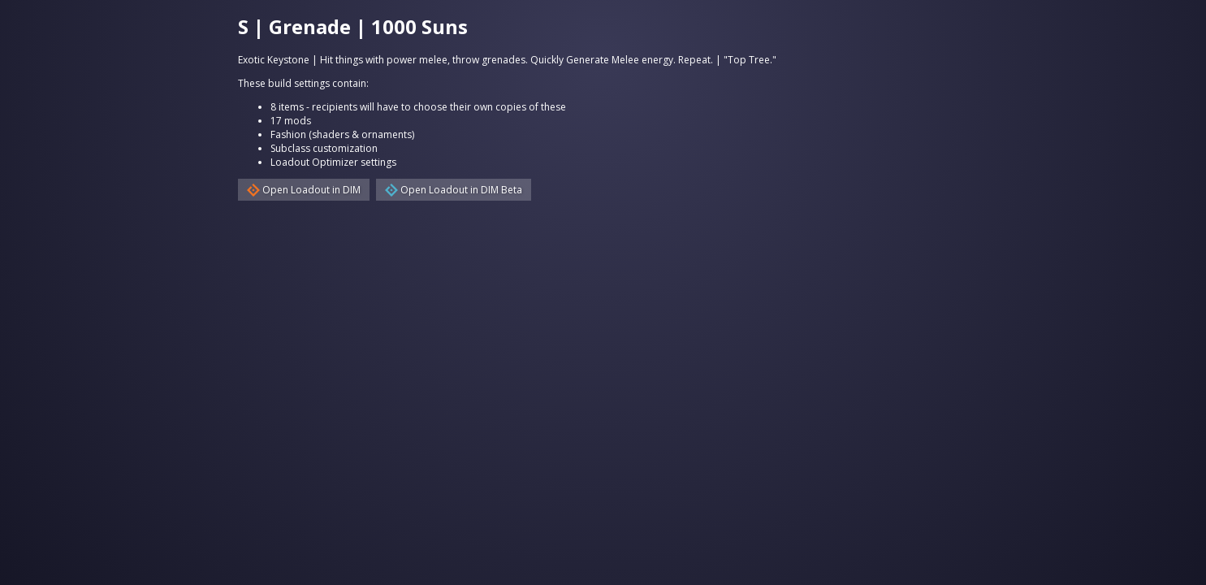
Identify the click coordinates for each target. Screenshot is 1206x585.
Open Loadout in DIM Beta (453, 190)
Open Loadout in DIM (304, 190)
